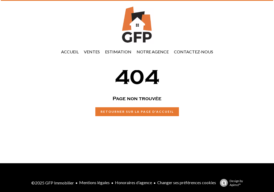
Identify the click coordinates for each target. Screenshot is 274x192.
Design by (230, 183)
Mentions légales (94, 182)
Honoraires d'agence (133, 182)
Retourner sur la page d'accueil (137, 112)
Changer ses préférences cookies (186, 182)
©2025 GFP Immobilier (52, 182)
